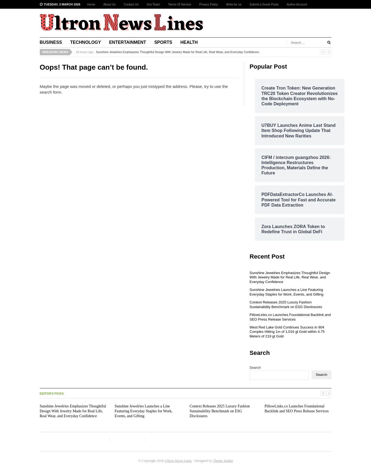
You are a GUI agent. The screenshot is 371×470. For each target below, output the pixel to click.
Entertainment (127, 42)
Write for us (234, 4)
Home (91, 4)
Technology (85, 42)
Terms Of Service (179, 4)
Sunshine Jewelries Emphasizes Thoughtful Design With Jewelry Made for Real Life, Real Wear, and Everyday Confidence (177, 52)
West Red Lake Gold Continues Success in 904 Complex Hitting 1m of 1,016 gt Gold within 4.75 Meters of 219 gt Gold (287, 332)
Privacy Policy (208, 4)
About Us (109, 4)
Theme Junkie (223, 461)
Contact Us (131, 4)
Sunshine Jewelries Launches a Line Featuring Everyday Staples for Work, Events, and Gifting (287, 292)
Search (255, 367)
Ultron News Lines (178, 461)
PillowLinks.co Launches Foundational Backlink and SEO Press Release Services (290, 317)
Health (189, 42)
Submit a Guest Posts (264, 4)
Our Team (153, 4)
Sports (163, 42)
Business (51, 42)
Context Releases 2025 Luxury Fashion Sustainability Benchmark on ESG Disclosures (286, 304)
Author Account (297, 4)
